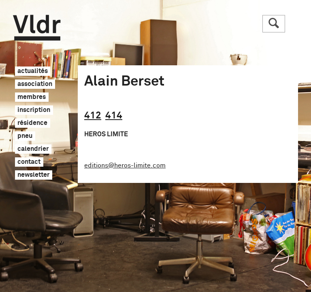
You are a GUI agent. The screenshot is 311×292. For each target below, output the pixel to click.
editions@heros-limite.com (125, 165)
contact (28, 162)
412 (92, 115)
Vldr (36, 28)
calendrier (33, 149)
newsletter (33, 175)
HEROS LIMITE (106, 134)
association (34, 84)
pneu (24, 136)
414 (113, 115)
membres (31, 97)
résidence (32, 123)
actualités (32, 71)
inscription (33, 110)
